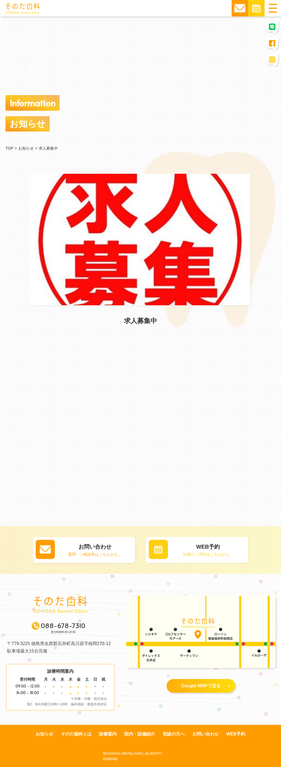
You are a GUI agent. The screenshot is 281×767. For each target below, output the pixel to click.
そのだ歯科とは (76, 734)
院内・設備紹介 (139, 734)
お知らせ (44, 734)
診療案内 (108, 734)
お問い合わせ (205, 734)
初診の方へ (174, 734)
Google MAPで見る (205, 685)
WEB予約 (235, 734)
